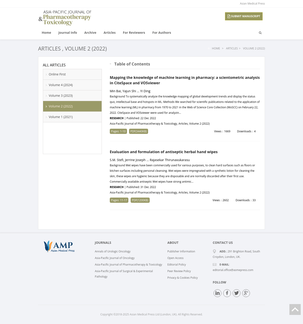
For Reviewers (134, 32)
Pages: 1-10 (118, 131)
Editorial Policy (176, 264)
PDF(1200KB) (140, 200)
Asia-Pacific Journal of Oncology (114, 258)
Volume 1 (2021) (61, 117)
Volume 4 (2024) (61, 85)
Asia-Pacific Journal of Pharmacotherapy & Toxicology (128, 264)
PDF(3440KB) (138, 131)
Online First (57, 74)
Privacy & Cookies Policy (182, 278)
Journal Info (67, 32)
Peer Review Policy (179, 271)
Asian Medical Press (252, 3)
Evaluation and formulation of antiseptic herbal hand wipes (163, 151)
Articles (110, 32)
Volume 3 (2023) (61, 95)
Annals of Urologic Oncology (112, 251)
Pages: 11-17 (119, 200)
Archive (90, 32)
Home (46, 32)
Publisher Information (181, 251)
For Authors (161, 32)
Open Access (175, 258)
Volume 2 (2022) (86, 48)
